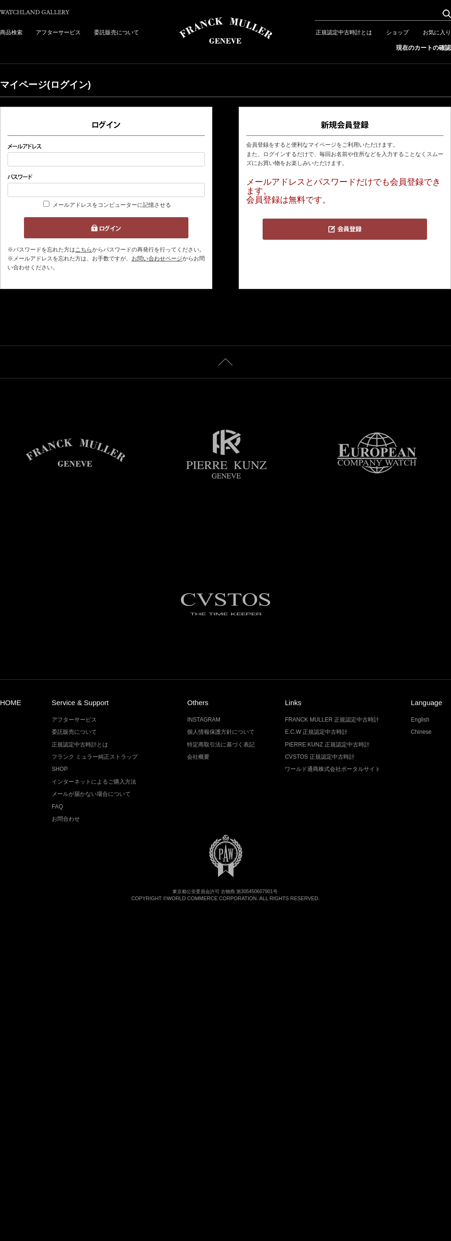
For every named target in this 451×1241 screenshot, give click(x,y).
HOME (10, 703)
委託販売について (116, 32)
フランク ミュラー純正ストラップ (95, 757)
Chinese (421, 732)
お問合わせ (66, 819)
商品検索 (11, 32)
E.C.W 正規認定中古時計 (316, 732)
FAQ (57, 806)
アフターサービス (58, 32)
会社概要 (198, 757)
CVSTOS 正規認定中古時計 (320, 757)
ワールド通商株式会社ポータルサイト (333, 769)
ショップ (397, 32)
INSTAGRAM (203, 719)
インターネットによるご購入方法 (94, 781)
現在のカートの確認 (423, 47)
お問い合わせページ (157, 258)
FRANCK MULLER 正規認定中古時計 (332, 719)
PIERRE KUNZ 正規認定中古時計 (327, 744)
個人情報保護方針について (221, 732)
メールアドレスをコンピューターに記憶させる (112, 205)
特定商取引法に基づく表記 (221, 744)
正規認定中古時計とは (344, 32)
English (420, 719)
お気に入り (437, 32)
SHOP (60, 769)
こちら (83, 249)
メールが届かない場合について (91, 794)
